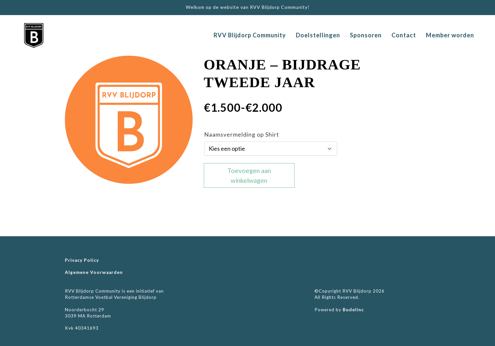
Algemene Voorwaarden (94, 272)
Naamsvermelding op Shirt (241, 134)
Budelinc (353, 309)
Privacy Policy (82, 260)
